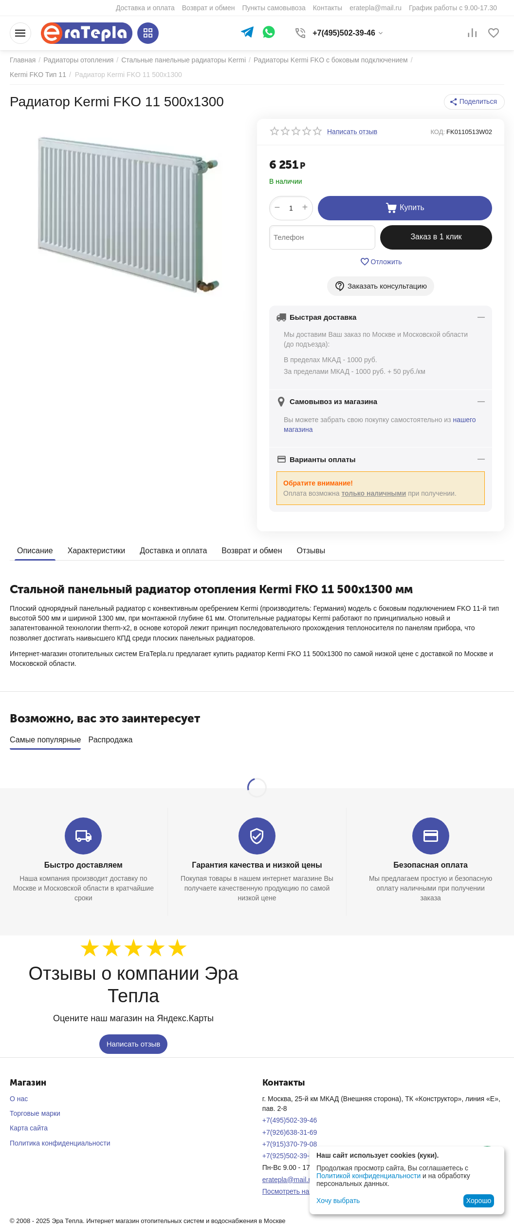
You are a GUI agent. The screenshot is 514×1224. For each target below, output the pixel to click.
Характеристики (97, 550)
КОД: (437, 132)
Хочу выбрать (338, 1201)
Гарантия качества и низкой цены (257, 861)
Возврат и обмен (251, 550)
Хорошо (479, 1201)
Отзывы (311, 550)
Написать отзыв (134, 1040)
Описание (35, 550)
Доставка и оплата (173, 550)
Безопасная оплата (430, 861)
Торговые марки (35, 1110)
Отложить (381, 262)
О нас (19, 1095)
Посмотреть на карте (295, 1188)
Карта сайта (29, 1124)
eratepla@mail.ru (288, 1176)
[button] (474, 102)
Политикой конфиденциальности (368, 1176)
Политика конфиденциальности (60, 1140)
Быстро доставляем (83, 861)
